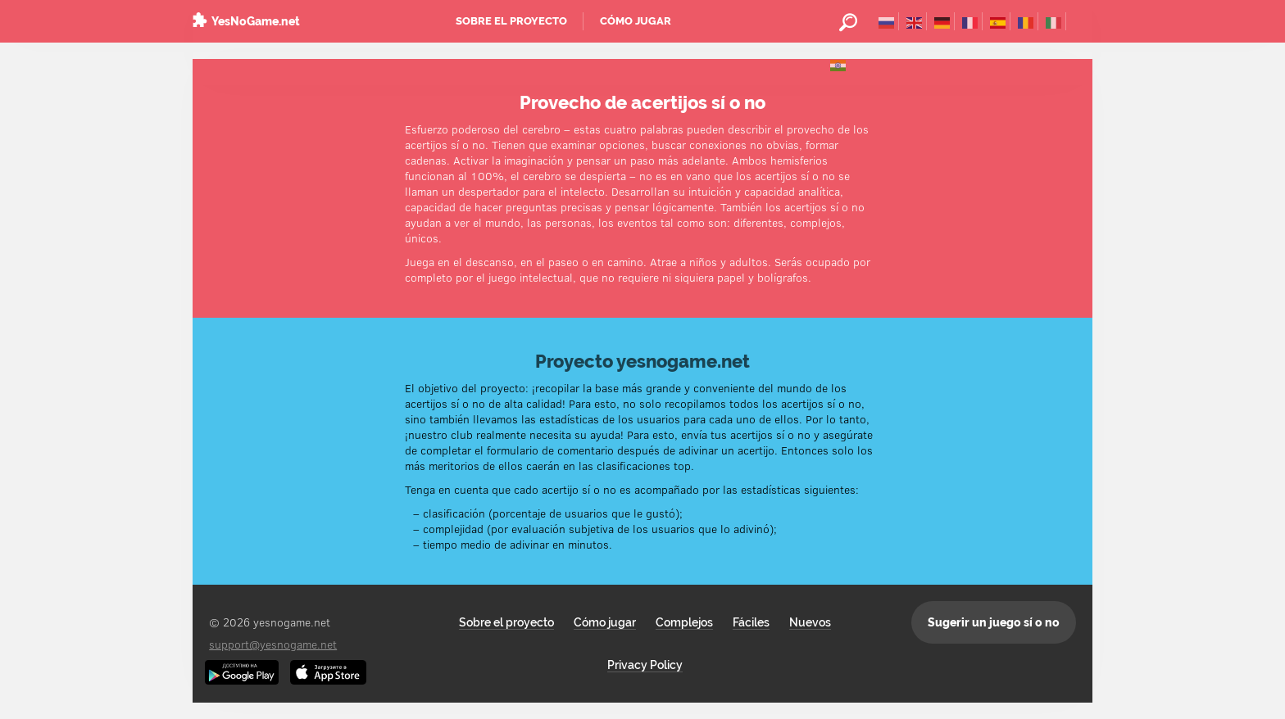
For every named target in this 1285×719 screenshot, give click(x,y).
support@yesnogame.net (273, 644)
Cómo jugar (635, 21)
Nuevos (810, 622)
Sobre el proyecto (511, 21)
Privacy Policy (645, 665)
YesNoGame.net (255, 21)
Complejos (684, 622)
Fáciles (751, 622)
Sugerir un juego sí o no (994, 622)
